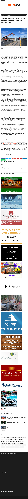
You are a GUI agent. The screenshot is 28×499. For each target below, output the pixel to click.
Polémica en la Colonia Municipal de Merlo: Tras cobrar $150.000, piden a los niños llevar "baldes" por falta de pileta (17, 417)
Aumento (7, 437)
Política (6, 445)
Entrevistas (15, 441)
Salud (7, 447)
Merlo (9, 443)
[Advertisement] (14, 463)
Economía (16, 439)
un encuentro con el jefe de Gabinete (9, 143)
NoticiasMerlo (6, 411)
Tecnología (17, 447)
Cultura (2, 439)
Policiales (21, 443)
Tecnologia (12, 447)
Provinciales (23, 445)
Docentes (11, 439)
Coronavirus (17, 437)
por (10, 445)
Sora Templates (9, 497)
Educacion (21, 439)
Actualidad (3, 437)
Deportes (7, 439)
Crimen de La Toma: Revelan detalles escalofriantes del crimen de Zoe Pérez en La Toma (17, 422)
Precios (18, 445)
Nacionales (13, 443)
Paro (18, 443)
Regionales (3, 447)
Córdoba (12, 437)
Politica (2, 445)
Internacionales (4, 443)
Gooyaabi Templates (21, 497)
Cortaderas (23, 437)
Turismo (21, 447)
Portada (3, 15)
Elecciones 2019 (9, 441)
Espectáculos (20, 441)
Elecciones (3, 441)
